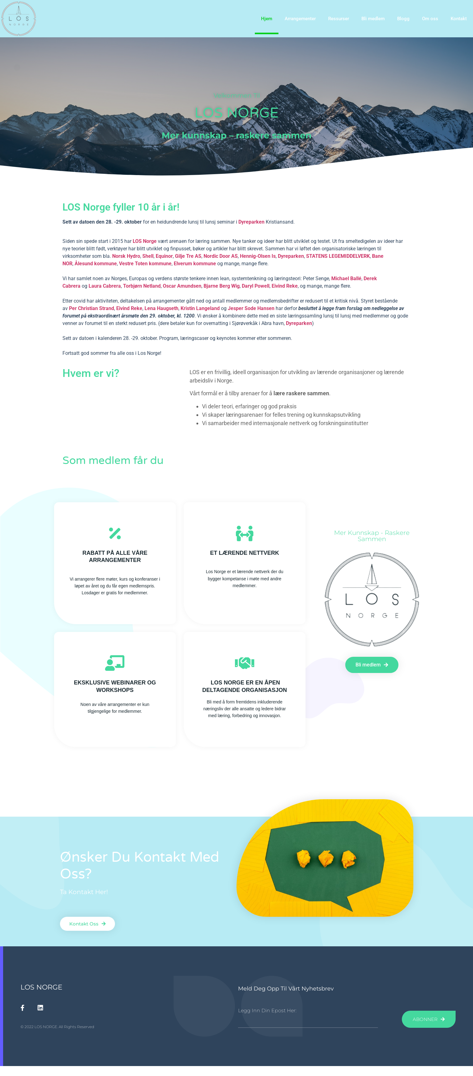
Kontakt (459, 18)
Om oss (430, 18)
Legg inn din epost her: (267, 1010)
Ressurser (338, 18)
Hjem (266, 18)
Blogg (403, 18)
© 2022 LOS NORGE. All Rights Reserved (57, 1026)
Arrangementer (300, 18)
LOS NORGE (41, 987)
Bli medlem (373, 18)
